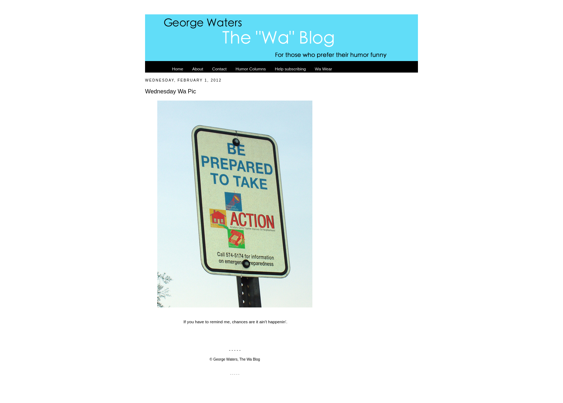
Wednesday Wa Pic (170, 91)
